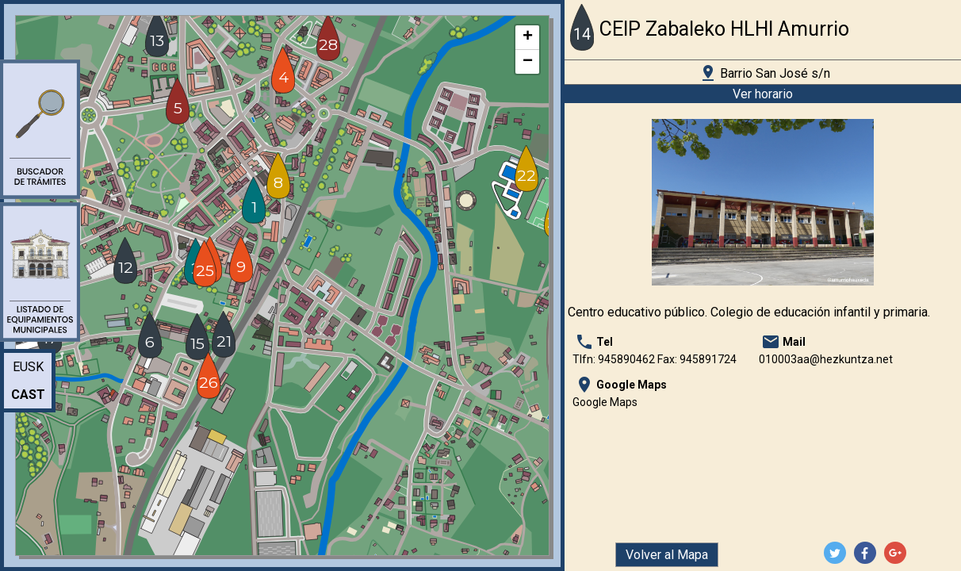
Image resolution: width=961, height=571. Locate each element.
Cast (28, 394)
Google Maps (604, 402)
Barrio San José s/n (764, 72)
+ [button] (528, 37)
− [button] (528, 62)
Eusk (28, 366)
